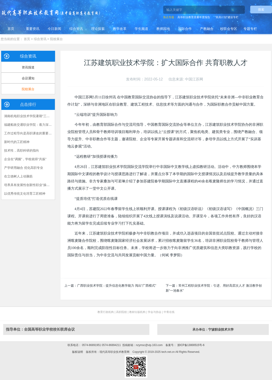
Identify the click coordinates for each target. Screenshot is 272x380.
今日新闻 (54, 29)
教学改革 (119, 29)
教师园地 (163, 29)
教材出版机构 (137, 312)
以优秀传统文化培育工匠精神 (24, 193)
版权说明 (77, 351)
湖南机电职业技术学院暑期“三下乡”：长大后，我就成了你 (44, 116)
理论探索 (98, 29)
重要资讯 (32, 29)
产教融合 (207, 29)
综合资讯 (76, 29)
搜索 (261, 9)
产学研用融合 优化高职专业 (23, 167)
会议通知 (28, 78)
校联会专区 (228, 29)
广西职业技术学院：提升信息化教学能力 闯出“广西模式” (116, 285)
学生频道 (141, 29)
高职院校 (121, 312)
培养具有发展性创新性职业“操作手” (29, 185)
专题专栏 (250, 29)
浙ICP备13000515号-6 (190, 345)
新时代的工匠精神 (16, 142)
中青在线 (169, 312)
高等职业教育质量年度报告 (193, 17)
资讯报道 (28, 67)
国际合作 (185, 29)
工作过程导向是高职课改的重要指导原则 (32, 133)
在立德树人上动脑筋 (18, 176)
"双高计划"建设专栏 (226, 17)
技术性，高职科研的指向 (21, 150)
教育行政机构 (105, 312)
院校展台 (56, 39)
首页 (10, 29)
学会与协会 (154, 312)
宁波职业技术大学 (221, 329)
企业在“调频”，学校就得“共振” (25, 159)
